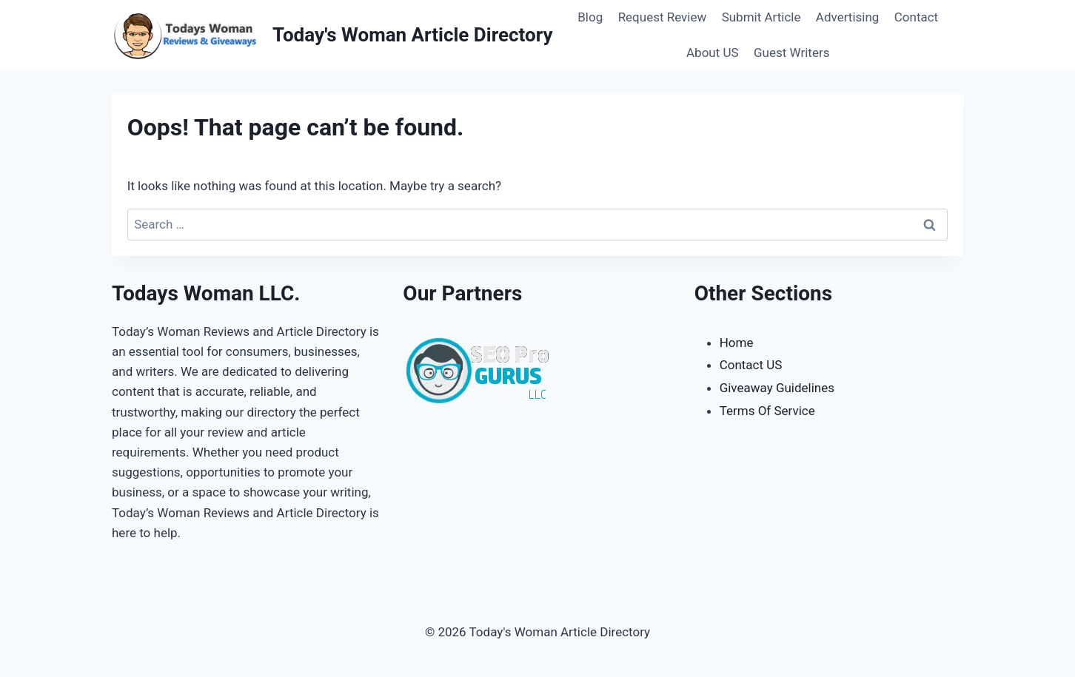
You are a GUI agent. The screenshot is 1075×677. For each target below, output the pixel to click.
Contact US (751, 364)
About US (712, 52)
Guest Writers (791, 52)
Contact (916, 17)
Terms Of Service (767, 410)
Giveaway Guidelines (777, 387)
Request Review (662, 17)
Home (737, 342)
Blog (590, 17)
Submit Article (761, 17)
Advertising (848, 17)
